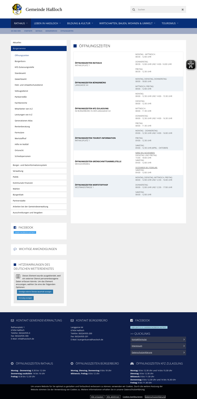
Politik (15, 177)
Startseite (28, 31)
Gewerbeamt (21, 79)
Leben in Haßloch (46, 23)
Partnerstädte (19, 200)
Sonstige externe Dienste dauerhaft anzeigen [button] (35, 292)
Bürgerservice (51, 31)
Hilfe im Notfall (22, 144)
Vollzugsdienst (21, 91)
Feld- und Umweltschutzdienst (29, 85)
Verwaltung (18, 171)
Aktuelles (17, 42)
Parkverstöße (21, 97)
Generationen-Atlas (24, 120)
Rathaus (19, 23)
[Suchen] (158, 9)
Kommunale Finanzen (23, 183)
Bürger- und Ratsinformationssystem (30, 165)
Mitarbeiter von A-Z (24, 108)
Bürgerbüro (20, 61)
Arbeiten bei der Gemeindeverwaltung (30, 206)
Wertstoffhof (20, 138)
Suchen (133, 9)
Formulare (19, 132)
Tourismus (169, 23)
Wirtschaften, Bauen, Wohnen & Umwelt (126, 23)
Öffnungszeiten (66, 31)
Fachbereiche (21, 103)
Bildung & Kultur (78, 23)
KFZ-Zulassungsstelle (24, 67)
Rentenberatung (22, 126)
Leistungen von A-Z (23, 114)
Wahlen (16, 188)
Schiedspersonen (23, 156)
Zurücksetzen (182, 9)
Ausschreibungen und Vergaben (28, 212)
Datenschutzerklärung (155, 396)
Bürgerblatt (18, 194)
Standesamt (20, 73)
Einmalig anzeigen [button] (25, 298)
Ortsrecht (19, 150)
